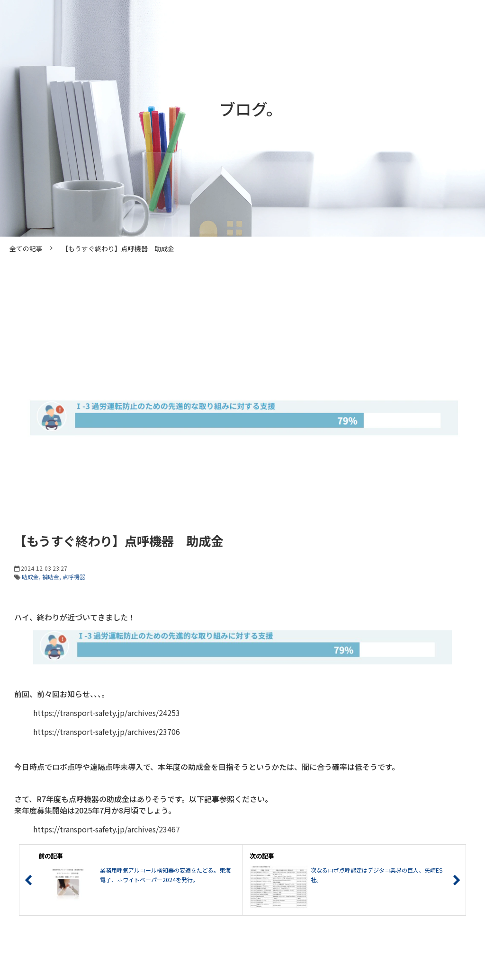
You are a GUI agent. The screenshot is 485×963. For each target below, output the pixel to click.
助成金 (30, 577)
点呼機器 (74, 577)
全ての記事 (26, 248)
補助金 (50, 577)
